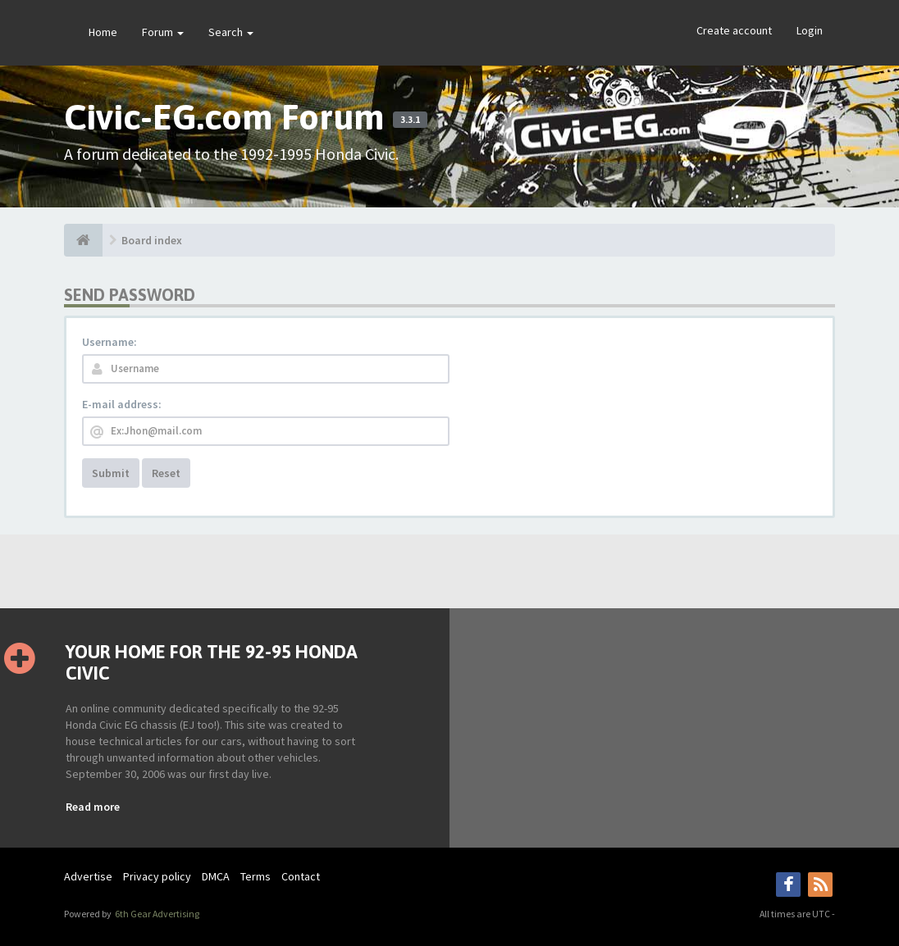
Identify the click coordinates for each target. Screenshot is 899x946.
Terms (255, 876)
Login (809, 30)
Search (230, 32)
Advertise (88, 876)
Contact (300, 876)
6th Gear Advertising (156, 913)
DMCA (216, 876)
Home (103, 32)
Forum (163, 32)
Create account (734, 30)
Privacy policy (157, 876)
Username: (109, 341)
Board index (151, 240)
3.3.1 (410, 120)
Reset (166, 473)
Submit (111, 473)
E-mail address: (122, 404)
